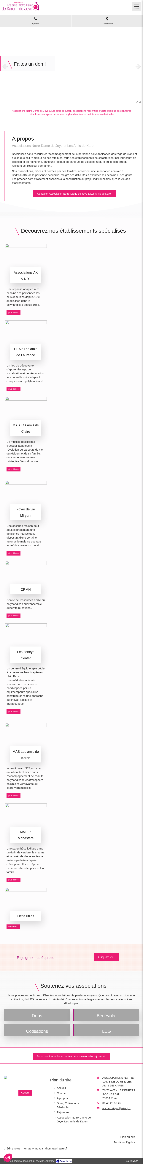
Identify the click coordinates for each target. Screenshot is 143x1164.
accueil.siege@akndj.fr (116, 1108)
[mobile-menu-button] (136, 6)
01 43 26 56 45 (111, 1103)
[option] (71, 66)
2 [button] (140, 102)
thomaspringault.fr (56, 1148)
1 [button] (137, 102)
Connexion (132, 1160)
